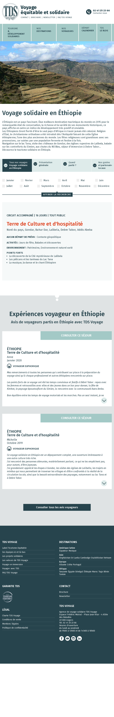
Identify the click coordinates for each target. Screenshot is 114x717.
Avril (62, 180)
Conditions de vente (11, 619)
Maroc (95, 571)
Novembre (83, 186)
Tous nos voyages (18, 165)
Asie (61, 555)
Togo (101, 571)
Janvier (8, 180)
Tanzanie (63, 571)
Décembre (101, 186)
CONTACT (64, 586)
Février (27, 180)
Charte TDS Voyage (11, 615)
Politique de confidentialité (15, 628)
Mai (81, 180)
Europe (62, 562)
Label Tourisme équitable (14, 548)
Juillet (7, 186)
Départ (88, 29)
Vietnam (107, 558)
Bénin (106, 571)
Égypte (71, 571)
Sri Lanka (75, 558)
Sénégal (79, 571)
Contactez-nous (101, 12)
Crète (69, 564)
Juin (99, 180)
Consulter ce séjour (76, 335)
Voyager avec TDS (10, 568)
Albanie (62, 564)
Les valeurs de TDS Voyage (15, 560)
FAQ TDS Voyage (65, 17)
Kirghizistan (64, 558)
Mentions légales (10, 624)
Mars (44, 180)
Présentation (45, 164)
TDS (104, 29)
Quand (72, 164)
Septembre (45, 186)
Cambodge (85, 558)
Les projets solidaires (12, 556)
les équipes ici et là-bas (13, 552)
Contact (24, 17)
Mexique (72, 551)
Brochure (36, 17)
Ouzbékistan (97, 558)
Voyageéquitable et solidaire (45, 9)
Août (24, 186)
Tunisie (62, 574)
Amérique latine (67, 548)
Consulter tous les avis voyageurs (57, 507)
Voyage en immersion (12, 564)
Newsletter (49, 17)
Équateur (63, 551)
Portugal (77, 564)
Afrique (62, 569)
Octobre (63, 186)
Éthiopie (88, 571)
